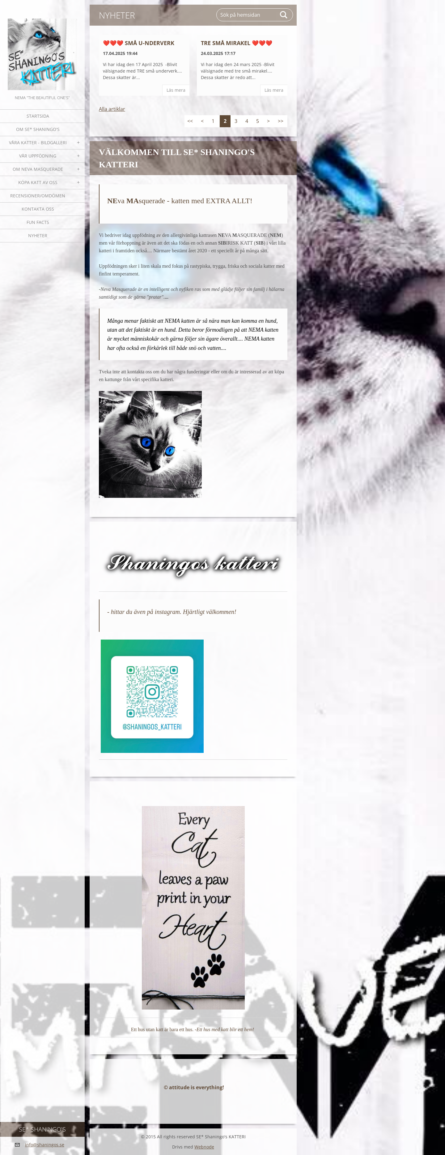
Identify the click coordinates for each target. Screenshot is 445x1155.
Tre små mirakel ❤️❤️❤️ (236, 43)
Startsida (38, 116)
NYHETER (37, 235)
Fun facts (38, 222)
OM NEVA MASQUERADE (38, 169)
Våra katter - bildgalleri (38, 142)
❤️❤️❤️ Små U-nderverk (138, 43)
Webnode (204, 1147)
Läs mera (176, 90)
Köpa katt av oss (37, 182)
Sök (284, 14)
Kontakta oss (38, 209)
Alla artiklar (112, 109)
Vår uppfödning (37, 156)
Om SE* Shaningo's (38, 129)
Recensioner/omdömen (37, 196)
